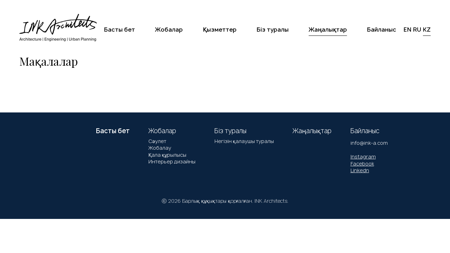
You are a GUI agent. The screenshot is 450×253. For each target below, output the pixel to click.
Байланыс (381, 29)
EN (407, 29)
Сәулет (157, 141)
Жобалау (159, 147)
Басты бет (119, 29)
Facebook (362, 163)
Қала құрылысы (167, 154)
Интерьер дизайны (171, 161)
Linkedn (360, 170)
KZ (427, 29)
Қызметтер (220, 29)
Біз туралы (273, 29)
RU (417, 29)
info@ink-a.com (369, 143)
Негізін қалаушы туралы (244, 141)
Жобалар (169, 29)
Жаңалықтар (328, 29)
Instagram (363, 156)
